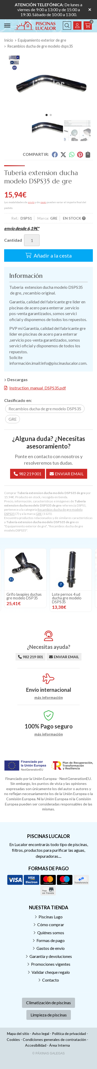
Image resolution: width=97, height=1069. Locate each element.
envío (31, 202)
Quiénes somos (50, 932)
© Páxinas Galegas (48, 1053)
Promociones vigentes (50, 964)
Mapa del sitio (18, 1033)
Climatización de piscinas (48, 1002)
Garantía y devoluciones (50, 956)
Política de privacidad (69, 1033)
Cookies (13, 1039)
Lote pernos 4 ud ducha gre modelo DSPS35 (66, 598)
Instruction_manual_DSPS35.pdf (37, 387)
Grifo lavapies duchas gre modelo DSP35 (24, 596)
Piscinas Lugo (51, 916)
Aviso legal (40, 1033)
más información (48, 697)
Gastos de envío (50, 948)
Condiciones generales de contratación (54, 1039)
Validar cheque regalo (51, 972)
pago (43, 202)
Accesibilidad (35, 1045)
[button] (47, 115)
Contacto (50, 979)
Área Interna (59, 1045)
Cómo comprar (50, 924)
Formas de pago (50, 940)
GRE (39, 514)
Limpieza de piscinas (49, 1014)
